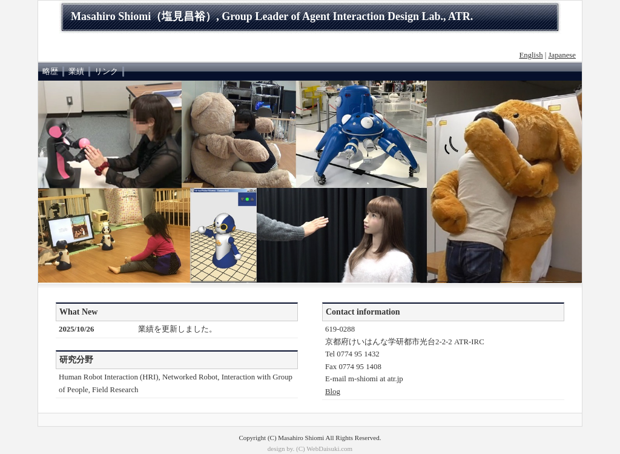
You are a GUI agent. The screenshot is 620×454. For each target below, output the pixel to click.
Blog (332, 391)
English (530, 55)
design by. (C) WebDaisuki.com (310, 448)
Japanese (562, 55)
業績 (76, 71)
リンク (106, 71)
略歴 (50, 71)
